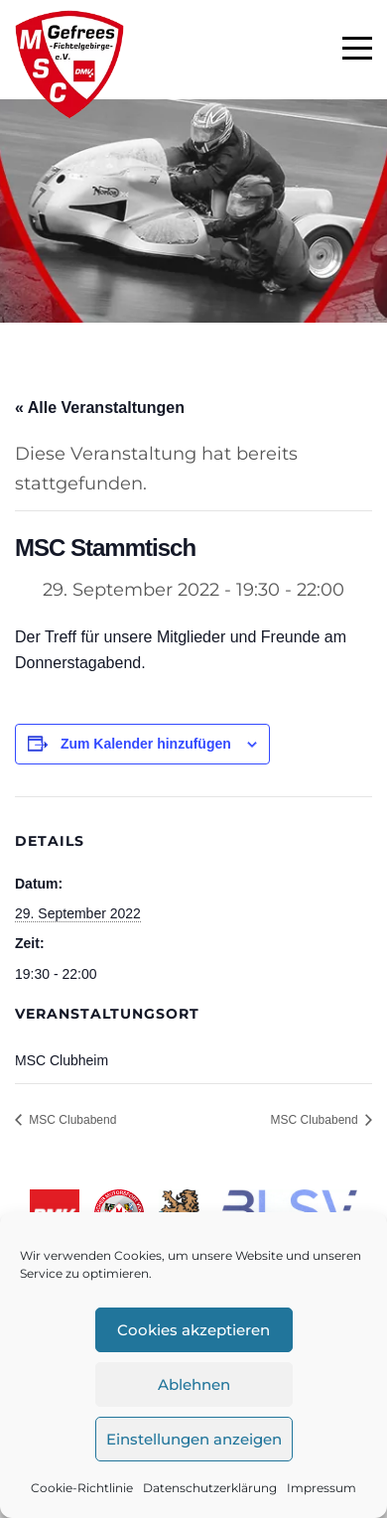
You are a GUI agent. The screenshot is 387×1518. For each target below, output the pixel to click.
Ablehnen (194, 1384)
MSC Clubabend (71, 1120)
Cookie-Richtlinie (82, 1487)
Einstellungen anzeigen (194, 1439)
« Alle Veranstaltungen (100, 407)
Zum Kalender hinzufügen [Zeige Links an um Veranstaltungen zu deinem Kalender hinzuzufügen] (146, 744)
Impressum (321, 1487)
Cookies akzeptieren (193, 1329)
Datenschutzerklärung (210, 1487)
